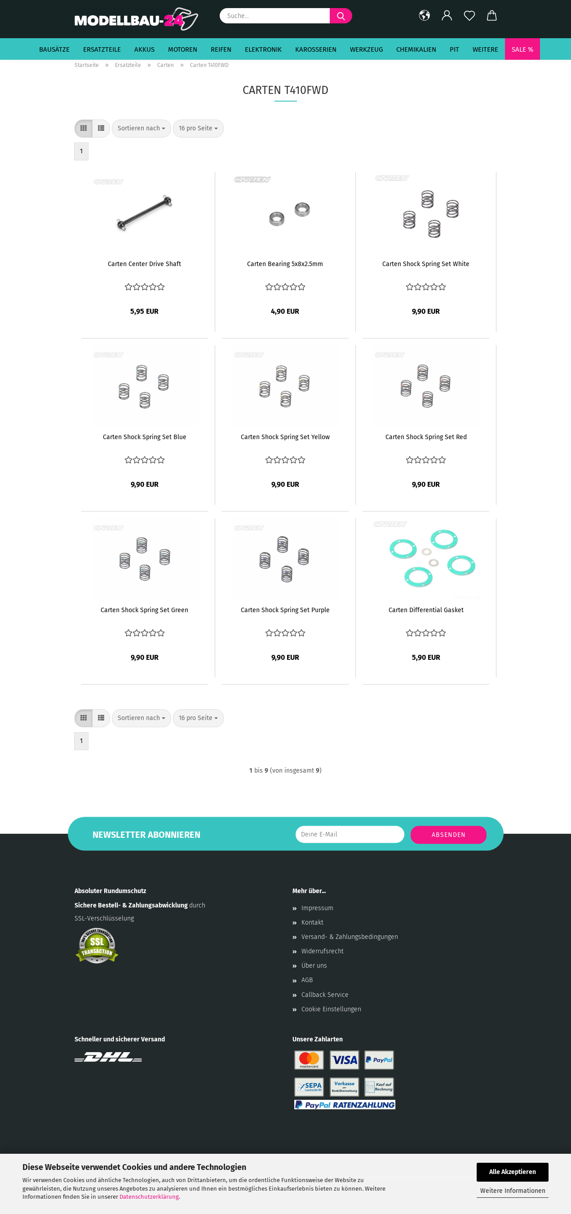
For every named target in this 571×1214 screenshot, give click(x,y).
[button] (424, 15)
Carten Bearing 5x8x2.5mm (285, 264)
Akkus (144, 49)
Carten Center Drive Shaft (144, 264)
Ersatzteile (102, 49)
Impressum (317, 908)
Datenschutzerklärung (149, 1196)
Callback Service (325, 995)
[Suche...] (341, 15)
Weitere (485, 49)
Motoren (182, 49)
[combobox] (141, 129)
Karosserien (315, 49)
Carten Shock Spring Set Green (144, 610)
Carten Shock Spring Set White (425, 264)
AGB (307, 980)
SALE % (522, 49)
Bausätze (54, 49)
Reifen (221, 49)
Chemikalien (416, 49)
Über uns (314, 965)
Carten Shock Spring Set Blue (144, 437)
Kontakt (312, 922)
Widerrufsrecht (322, 951)
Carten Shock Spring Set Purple (285, 610)
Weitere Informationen (512, 1191)
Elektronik (263, 49)
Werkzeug (366, 49)
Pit (454, 49)
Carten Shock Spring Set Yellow (285, 437)
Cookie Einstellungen (331, 1009)
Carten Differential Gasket (426, 610)
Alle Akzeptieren (512, 1172)
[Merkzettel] (469, 15)
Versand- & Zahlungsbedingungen (349, 937)
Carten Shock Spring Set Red (426, 437)
